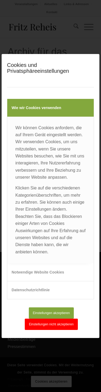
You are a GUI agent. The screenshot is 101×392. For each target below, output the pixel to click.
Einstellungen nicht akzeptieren (51, 324)
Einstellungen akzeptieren (51, 313)
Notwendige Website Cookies (38, 272)
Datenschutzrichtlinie (31, 290)
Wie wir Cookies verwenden (36, 108)
